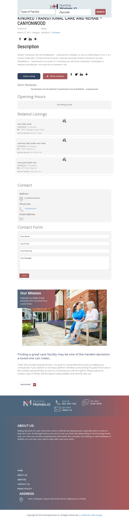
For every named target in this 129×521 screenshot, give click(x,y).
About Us (22, 476)
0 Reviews (56, 33)
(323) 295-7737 (36, 172)
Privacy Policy (24, 489)
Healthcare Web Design (91, 515)
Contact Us (23, 485)
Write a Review (55, 77)
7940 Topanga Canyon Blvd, (33, 130)
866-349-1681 (68, 404)
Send (24, 276)
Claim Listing (29, 76)
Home (20, 471)
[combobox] (37, 12)
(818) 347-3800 (36, 134)
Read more (25, 385)
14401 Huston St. (28, 149)
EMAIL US (67, 410)
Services (21, 480)
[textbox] (38, 12)
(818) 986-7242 (36, 153)
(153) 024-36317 (31, 209)
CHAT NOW (96, 404)
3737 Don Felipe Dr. (29, 168)
